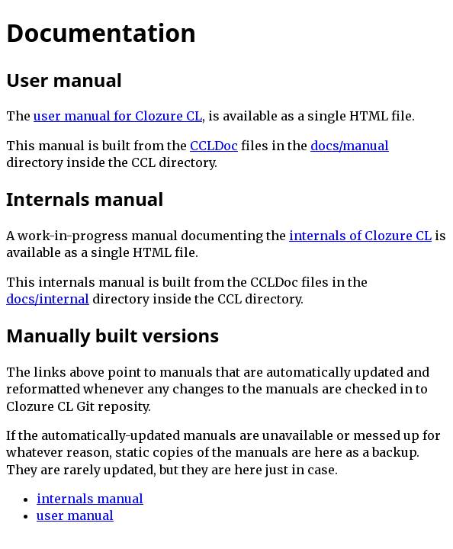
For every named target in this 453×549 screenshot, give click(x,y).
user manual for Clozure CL (118, 116)
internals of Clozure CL (360, 235)
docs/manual (349, 145)
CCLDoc (214, 145)
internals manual (90, 498)
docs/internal (47, 299)
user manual (75, 515)
